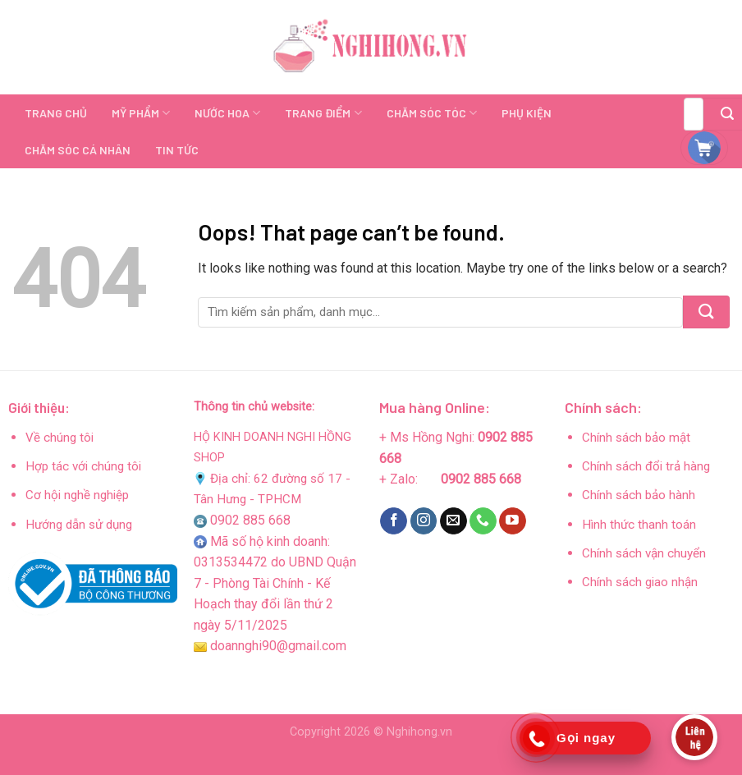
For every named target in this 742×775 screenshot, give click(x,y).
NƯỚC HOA (227, 113)
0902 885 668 (250, 520)
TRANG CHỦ (56, 113)
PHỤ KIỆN (527, 113)
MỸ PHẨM (141, 113)
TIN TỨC (177, 150)
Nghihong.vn (419, 732)
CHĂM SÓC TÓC (432, 113)
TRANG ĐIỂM (323, 113)
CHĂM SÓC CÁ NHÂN (78, 150)
